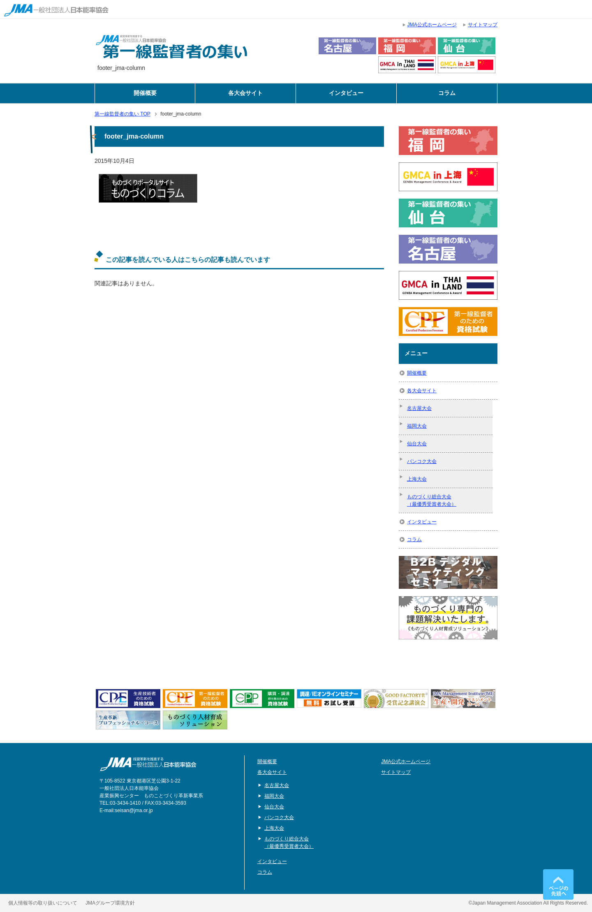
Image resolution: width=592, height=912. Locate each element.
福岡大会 (417, 426)
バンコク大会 (422, 461)
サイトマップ (396, 772)
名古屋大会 (419, 408)
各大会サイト (245, 93)
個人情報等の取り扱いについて (42, 903)
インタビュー (346, 93)
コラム (447, 93)
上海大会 (417, 479)
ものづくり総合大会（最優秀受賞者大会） (431, 500)
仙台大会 (417, 444)
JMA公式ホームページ (405, 761)
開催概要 (145, 93)
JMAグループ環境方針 (110, 903)
